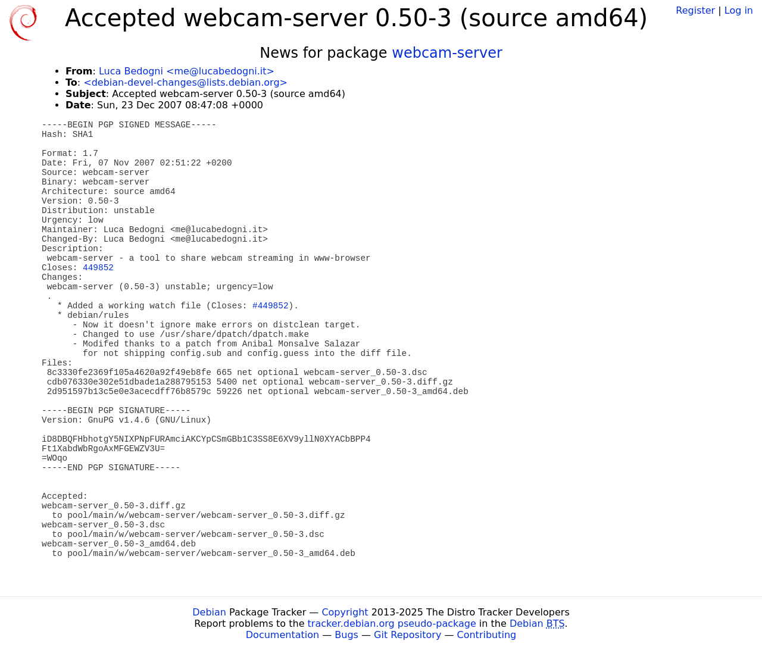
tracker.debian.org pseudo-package (392, 623)
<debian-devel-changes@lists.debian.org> (185, 82)
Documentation (282, 634)
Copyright (344, 612)
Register (695, 10)
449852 (98, 268)
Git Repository (407, 634)
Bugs (346, 634)
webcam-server (447, 53)
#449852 (270, 306)
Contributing (487, 634)
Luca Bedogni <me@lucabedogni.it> (186, 71)
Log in (738, 10)
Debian (209, 612)
